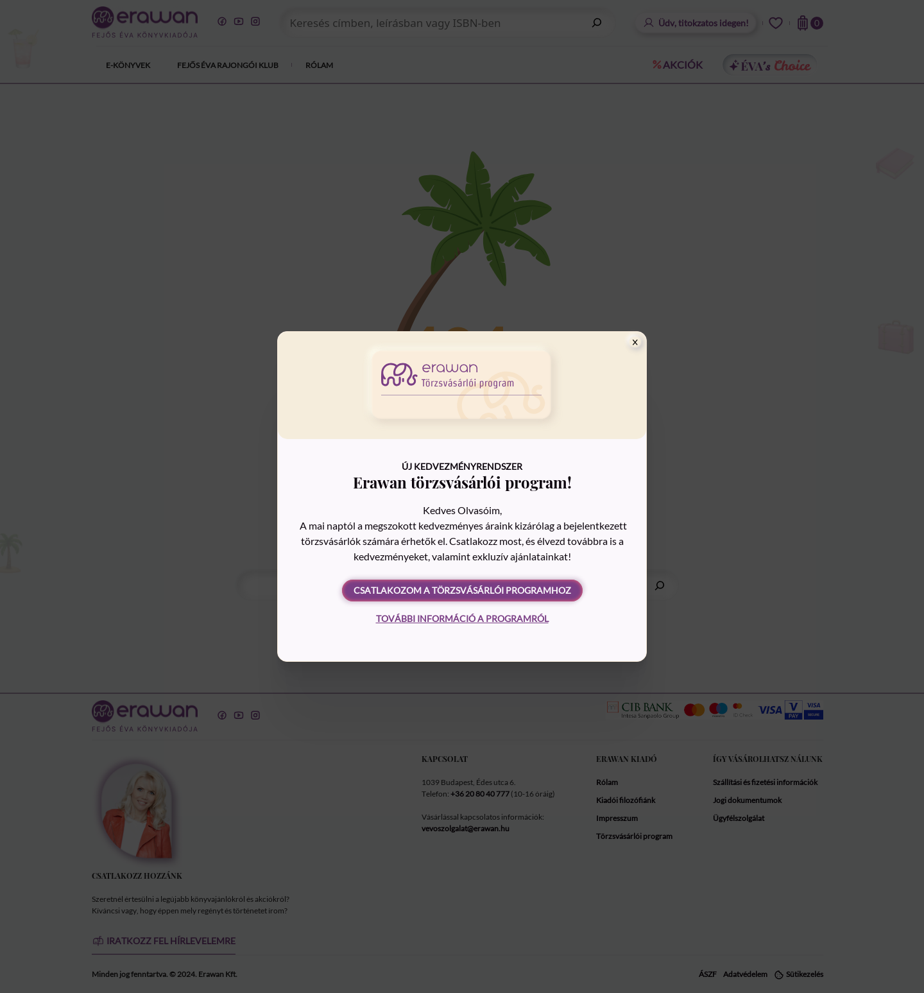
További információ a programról (462, 618)
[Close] (635, 342)
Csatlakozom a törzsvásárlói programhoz (462, 590)
